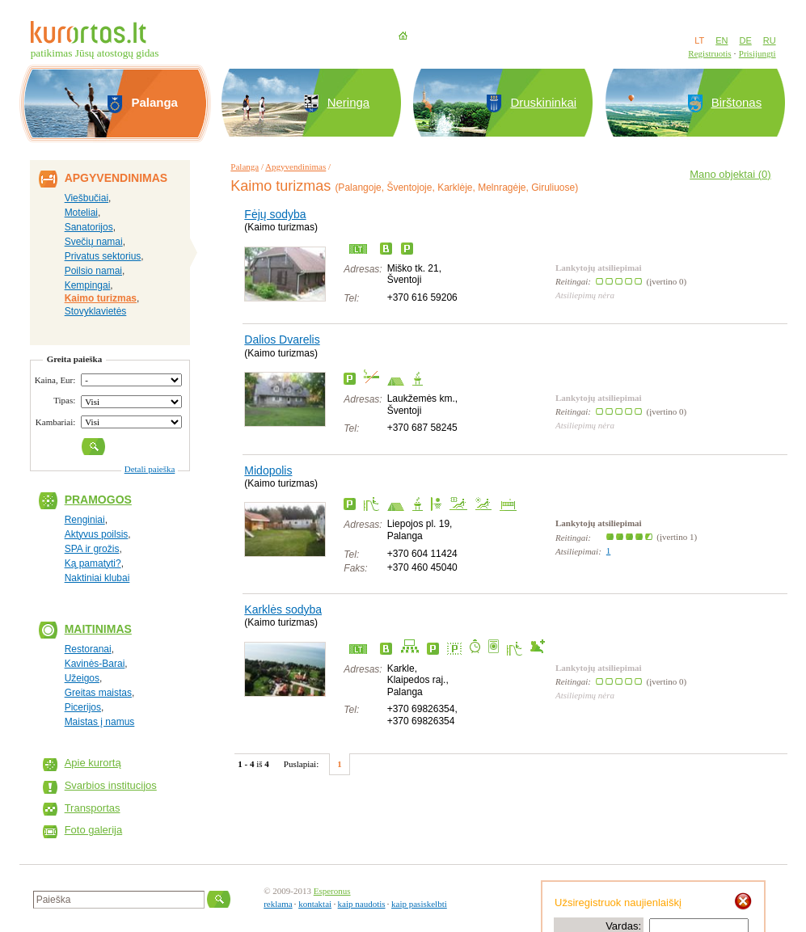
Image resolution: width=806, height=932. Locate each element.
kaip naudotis (362, 904)
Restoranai (88, 649)
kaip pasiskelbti (419, 904)
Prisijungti (757, 53)
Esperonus (332, 891)
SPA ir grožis (92, 549)
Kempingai (88, 285)
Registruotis (709, 53)
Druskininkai (543, 102)
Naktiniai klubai (97, 578)
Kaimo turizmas (101, 298)
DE (745, 40)
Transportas (92, 808)
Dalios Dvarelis (281, 339)
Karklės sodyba (283, 609)
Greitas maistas (98, 692)
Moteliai (81, 212)
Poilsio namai (93, 270)
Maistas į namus (100, 721)
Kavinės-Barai (95, 663)
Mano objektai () (730, 174)
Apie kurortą (93, 763)
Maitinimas (98, 628)
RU (769, 40)
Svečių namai (94, 241)
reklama (278, 904)
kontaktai (314, 904)
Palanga (244, 166)
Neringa (348, 102)
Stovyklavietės (96, 311)
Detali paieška (149, 469)
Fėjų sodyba (275, 214)
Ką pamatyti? (93, 563)
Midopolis (268, 470)
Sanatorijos (89, 227)
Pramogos (98, 499)
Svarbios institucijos (111, 785)
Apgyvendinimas (295, 166)
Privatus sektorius (103, 256)
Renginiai (85, 519)
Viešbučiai (86, 198)
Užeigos (82, 678)
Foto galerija (94, 830)
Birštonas (736, 102)
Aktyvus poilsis (97, 534)
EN (721, 40)
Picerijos (83, 707)
